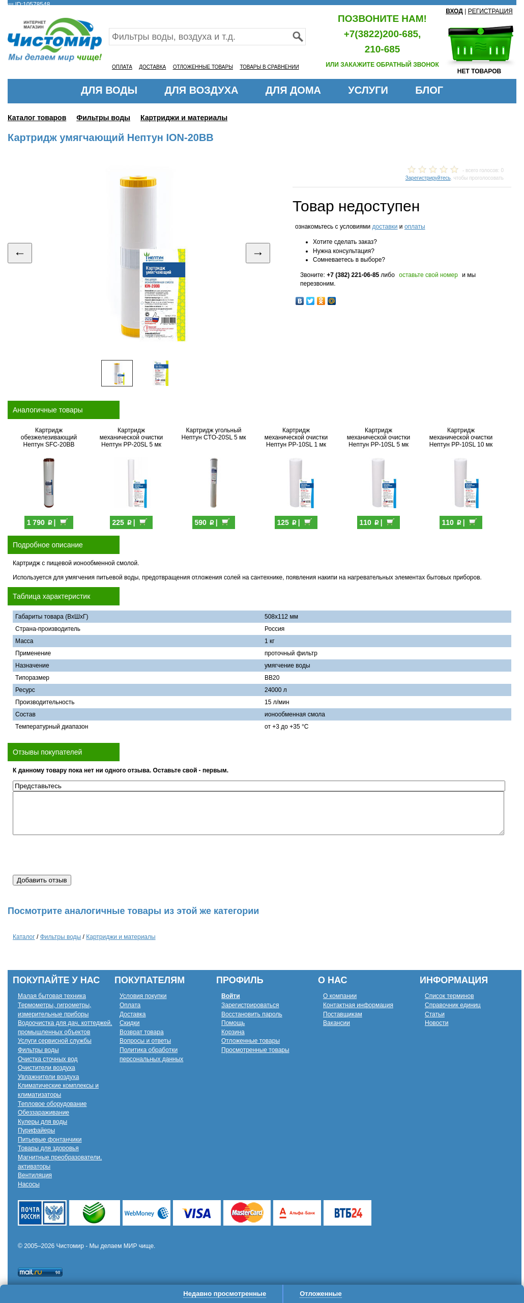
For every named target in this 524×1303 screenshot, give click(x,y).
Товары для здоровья (48, 1148)
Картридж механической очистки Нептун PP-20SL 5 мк (131, 437)
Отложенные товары (250, 1040)
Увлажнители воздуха (48, 1076)
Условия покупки (143, 996)
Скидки (130, 1023)
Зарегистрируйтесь (428, 178)
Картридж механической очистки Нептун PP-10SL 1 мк (296, 437)
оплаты (414, 226)
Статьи (435, 1014)
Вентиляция (35, 1175)
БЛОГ (429, 90)
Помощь (233, 1023)
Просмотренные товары (255, 1050)
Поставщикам (342, 1014)
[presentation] (90, 855)
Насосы (29, 1184)
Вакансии (336, 1023)
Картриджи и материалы (183, 118)
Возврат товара (142, 1032)
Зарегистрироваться (250, 1005)
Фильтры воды (103, 118)
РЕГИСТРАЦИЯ (490, 11)
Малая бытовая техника (52, 996)
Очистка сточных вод (48, 1059)
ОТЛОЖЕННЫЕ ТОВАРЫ (203, 67)
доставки (384, 226)
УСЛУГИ (368, 90)
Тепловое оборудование (52, 1103)
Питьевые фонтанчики (50, 1139)
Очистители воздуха (46, 1067)
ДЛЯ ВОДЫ (109, 90)
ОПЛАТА (122, 67)
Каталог (24, 936)
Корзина (233, 1032)
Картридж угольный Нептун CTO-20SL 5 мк (214, 434)
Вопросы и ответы (145, 1040)
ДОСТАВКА (152, 67)
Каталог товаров (37, 118)
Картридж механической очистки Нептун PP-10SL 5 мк (378, 437)
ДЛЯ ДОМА (293, 90)
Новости (436, 1023)
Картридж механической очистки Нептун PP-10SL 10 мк (461, 437)
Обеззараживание (43, 1112)
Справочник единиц (453, 1005)
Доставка (133, 1014)
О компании (340, 996)
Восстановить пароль (251, 1014)
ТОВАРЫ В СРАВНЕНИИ (269, 67)
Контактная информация (358, 1005)
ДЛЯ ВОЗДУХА (202, 90)
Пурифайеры (36, 1130)
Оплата (130, 1005)
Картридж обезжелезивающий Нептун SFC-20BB (49, 437)
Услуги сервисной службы (55, 1040)
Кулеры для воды (42, 1121)
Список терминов (449, 996)
